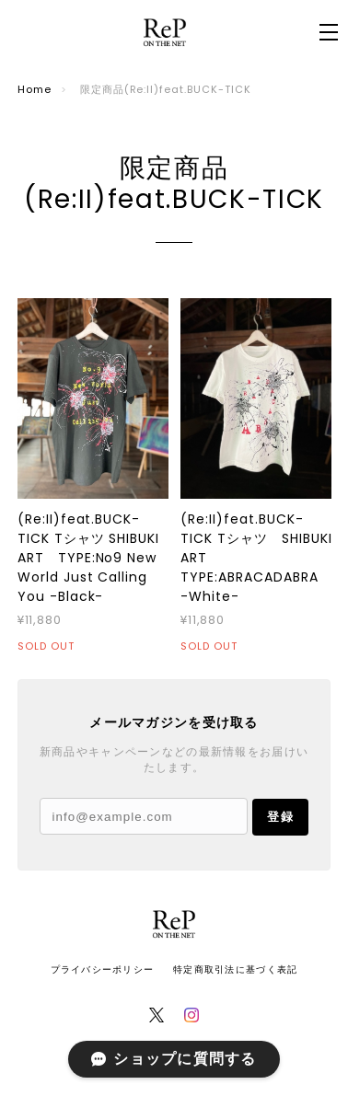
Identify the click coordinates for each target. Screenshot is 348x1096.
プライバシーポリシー (103, 969)
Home (34, 89)
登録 (280, 817)
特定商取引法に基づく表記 (235, 969)
